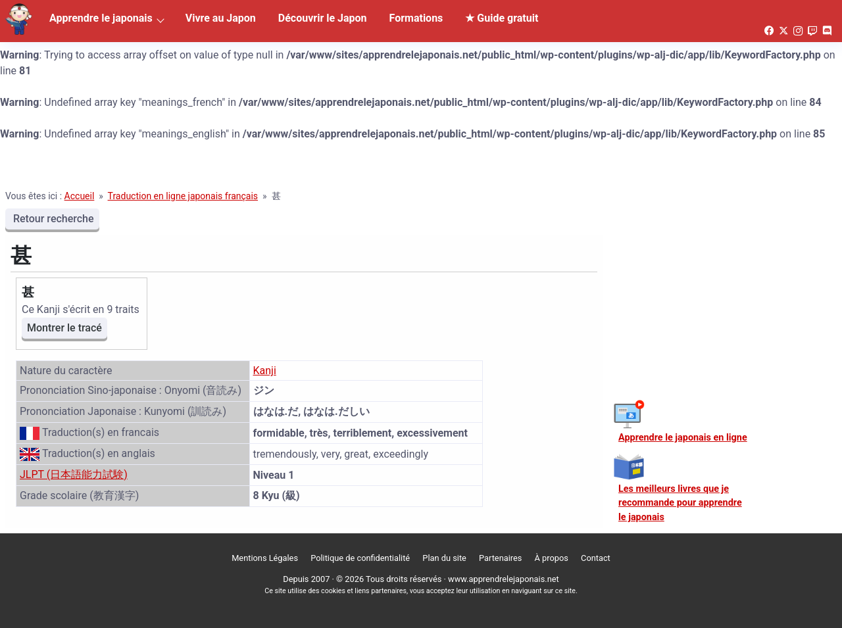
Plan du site (444, 558)
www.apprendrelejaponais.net (503, 579)
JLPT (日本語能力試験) (74, 474)
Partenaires (500, 558)
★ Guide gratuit (501, 18)
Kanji (264, 370)
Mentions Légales (265, 558)
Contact (595, 558)
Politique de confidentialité (360, 558)
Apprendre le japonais (101, 18)
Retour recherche (52, 218)
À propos (551, 558)
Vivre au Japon (221, 18)
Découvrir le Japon (322, 18)
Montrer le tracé (64, 328)
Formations (416, 18)
